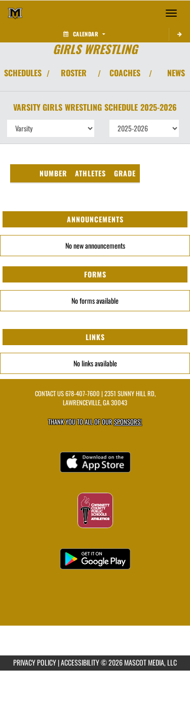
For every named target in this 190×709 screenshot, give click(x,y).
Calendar (84, 34)
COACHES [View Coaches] (124, 73)
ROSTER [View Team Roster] (74, 73)
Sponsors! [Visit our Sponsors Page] (128, 422)
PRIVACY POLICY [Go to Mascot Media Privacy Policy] (34, 662)
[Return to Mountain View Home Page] (15, 13)
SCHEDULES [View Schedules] (23, 73)
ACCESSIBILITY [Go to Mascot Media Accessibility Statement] (80, 662)
